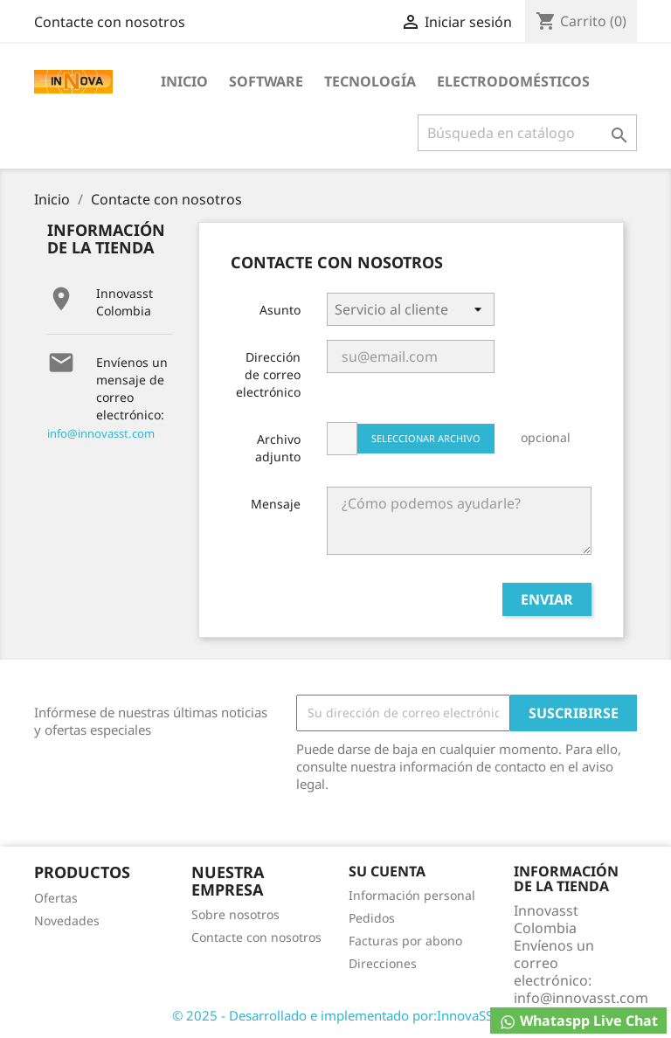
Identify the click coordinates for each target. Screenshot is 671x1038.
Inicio (184, 81)
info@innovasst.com (101, 433)
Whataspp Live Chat (578, 1021)
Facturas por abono (405, 940)
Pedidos (372, 918)
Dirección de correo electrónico (268, 374)
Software (266, 81)
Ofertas (56, 897)
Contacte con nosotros (109, 21)
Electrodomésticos (513, 81)
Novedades (67, 920)
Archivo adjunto (278, 448)
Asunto (280, 309)
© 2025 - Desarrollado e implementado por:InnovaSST (336, 1015)
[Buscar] (527, 132)
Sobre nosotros (235, 914)
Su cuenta (387, 871)
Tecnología (370, 81)
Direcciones (383, 963)
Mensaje (276, 503)
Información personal (412, 895)
